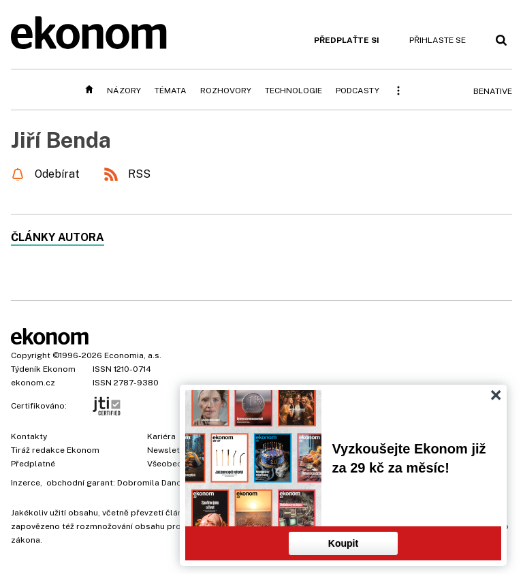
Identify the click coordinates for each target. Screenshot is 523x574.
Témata (171, 90)
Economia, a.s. (132, 355)
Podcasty (357, 90)
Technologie (293, 90)
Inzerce (25, 483)
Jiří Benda (61, 140)
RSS (139, 174)
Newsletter (169, 450)
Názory (124, 90)
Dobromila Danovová (158, 483)
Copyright (30, 355)
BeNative (492, 91)
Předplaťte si (346, 40)
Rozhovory (225, 90)
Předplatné (33, 463)
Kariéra (161, 436)
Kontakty (29, 436)
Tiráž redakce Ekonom (55, 450)
